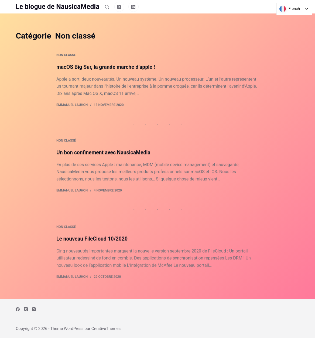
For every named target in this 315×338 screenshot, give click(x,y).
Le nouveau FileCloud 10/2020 (93, 245)
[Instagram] (34, 309)
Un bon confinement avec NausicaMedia (105, 154)
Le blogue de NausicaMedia (57, 7)
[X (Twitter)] (119, 7)
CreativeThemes (106, 328)
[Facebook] (18, 309)
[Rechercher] (107, 7)
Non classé (66, 55)
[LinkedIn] (133, 7)
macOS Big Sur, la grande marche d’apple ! (107, 67)
